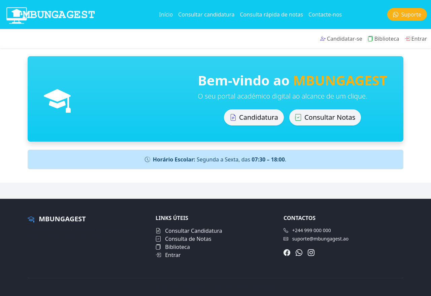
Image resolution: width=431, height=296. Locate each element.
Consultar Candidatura (189, 230)
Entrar (416, 39)
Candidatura (254, 117)
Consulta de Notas (183, 239)
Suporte (407, 14)
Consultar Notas (325, 117)
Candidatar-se (341, 39)
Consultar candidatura (206, 14)
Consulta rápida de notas (271, 14)
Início (166, 14)
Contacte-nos (325, 14)
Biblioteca (383, 39)
